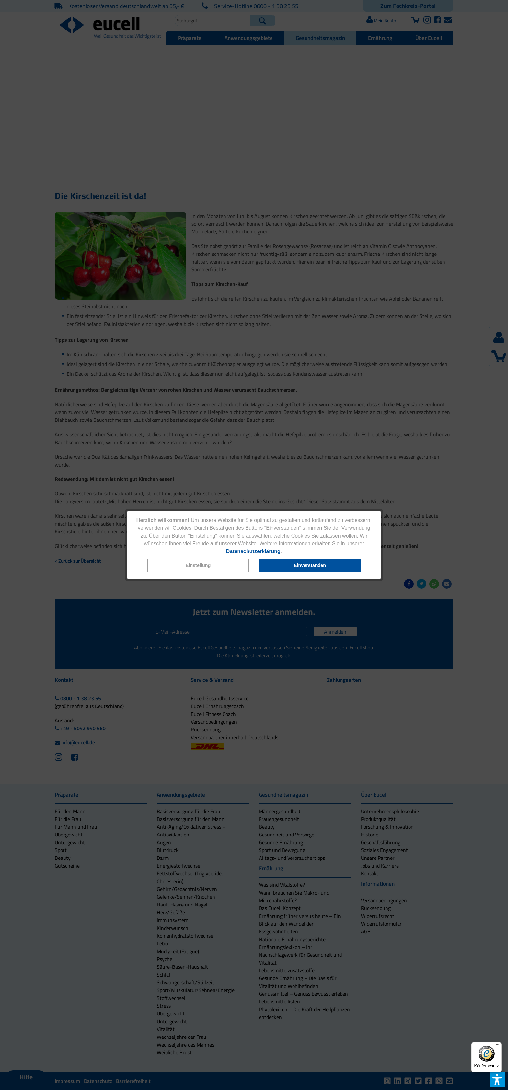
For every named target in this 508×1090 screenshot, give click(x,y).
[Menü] (498, 1046)
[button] (198, 565)
